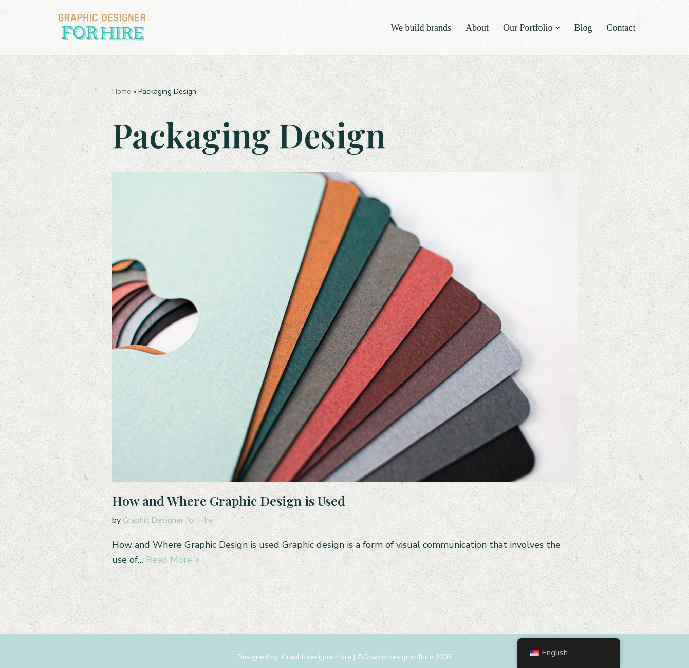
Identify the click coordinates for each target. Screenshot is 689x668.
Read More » (172, 560)
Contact (621, 28)
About (477, 28)
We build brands (420, 28)
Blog (583, 28)
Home (121, 92)
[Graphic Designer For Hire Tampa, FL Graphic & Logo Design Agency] (103, 27)
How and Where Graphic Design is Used (228, 500)
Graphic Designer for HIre (168, 520)
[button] (557, 27)
